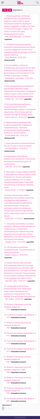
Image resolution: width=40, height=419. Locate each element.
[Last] (11, 408)
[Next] (8, 408)
